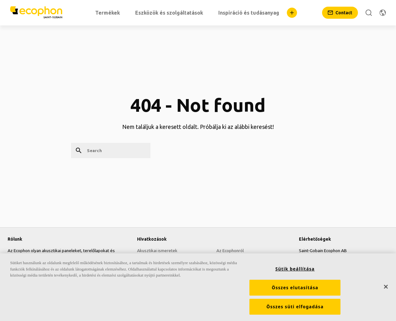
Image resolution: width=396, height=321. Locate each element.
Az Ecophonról (230, 250)
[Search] (369, 13)
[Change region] (383, 13)
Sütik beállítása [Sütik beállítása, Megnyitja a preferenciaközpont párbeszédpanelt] (295, 269)
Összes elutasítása (295, 288)
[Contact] (340, 13)
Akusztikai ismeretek (157, 250)
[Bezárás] (386, 287)
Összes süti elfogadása (295, 307)
